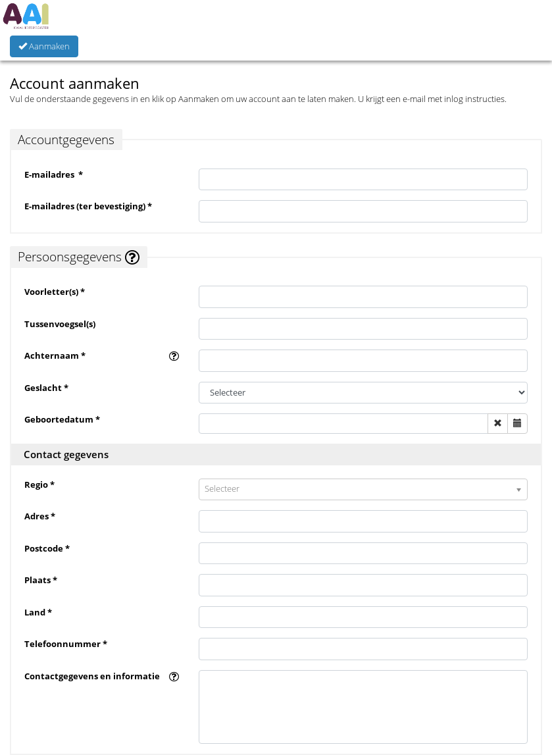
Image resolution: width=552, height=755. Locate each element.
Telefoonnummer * (65, 644)
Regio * (39, 484)
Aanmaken (44, 46)
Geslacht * (46, 388)
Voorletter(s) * (54, 292)
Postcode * (47, 548)
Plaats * (40, 580)
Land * (38, 612)
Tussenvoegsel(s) (59, 324)
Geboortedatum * (62, 419)
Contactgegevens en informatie (92, 676)
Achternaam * (55, 355)
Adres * (39, 516)
